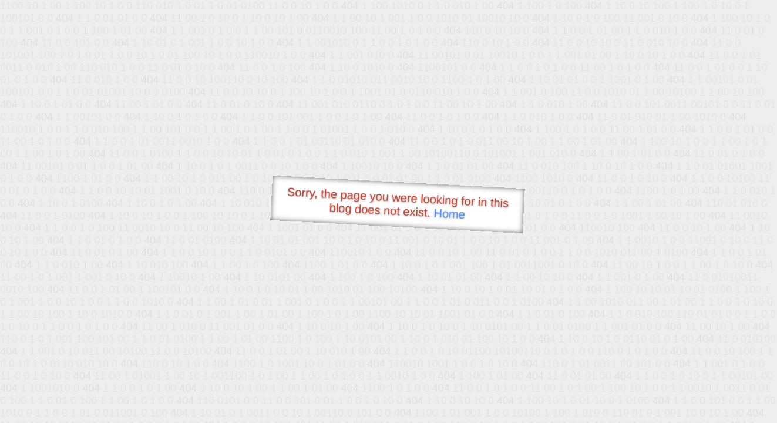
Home (449, 213)
